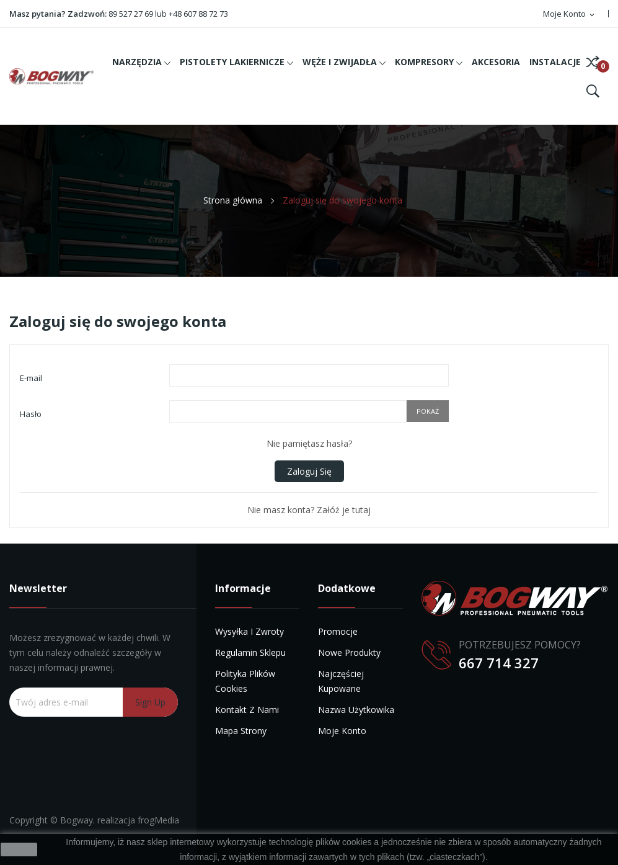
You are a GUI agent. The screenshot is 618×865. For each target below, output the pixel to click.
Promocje (338, 631)
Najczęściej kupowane (341, 681)
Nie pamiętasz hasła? (309, 443)
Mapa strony (241, 731)
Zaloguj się (309, 471)
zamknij (18, 849)
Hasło (31, 413)
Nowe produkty (349, 652)
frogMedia (158, 820)
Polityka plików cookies (245, 681)
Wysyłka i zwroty (249, 631)
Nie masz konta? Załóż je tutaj (309, 510)
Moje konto (342, 731)
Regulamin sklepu (250, 652)
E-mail (31, 377)
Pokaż (428, 411)
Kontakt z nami (247, 709)
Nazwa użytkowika (356, 709)
